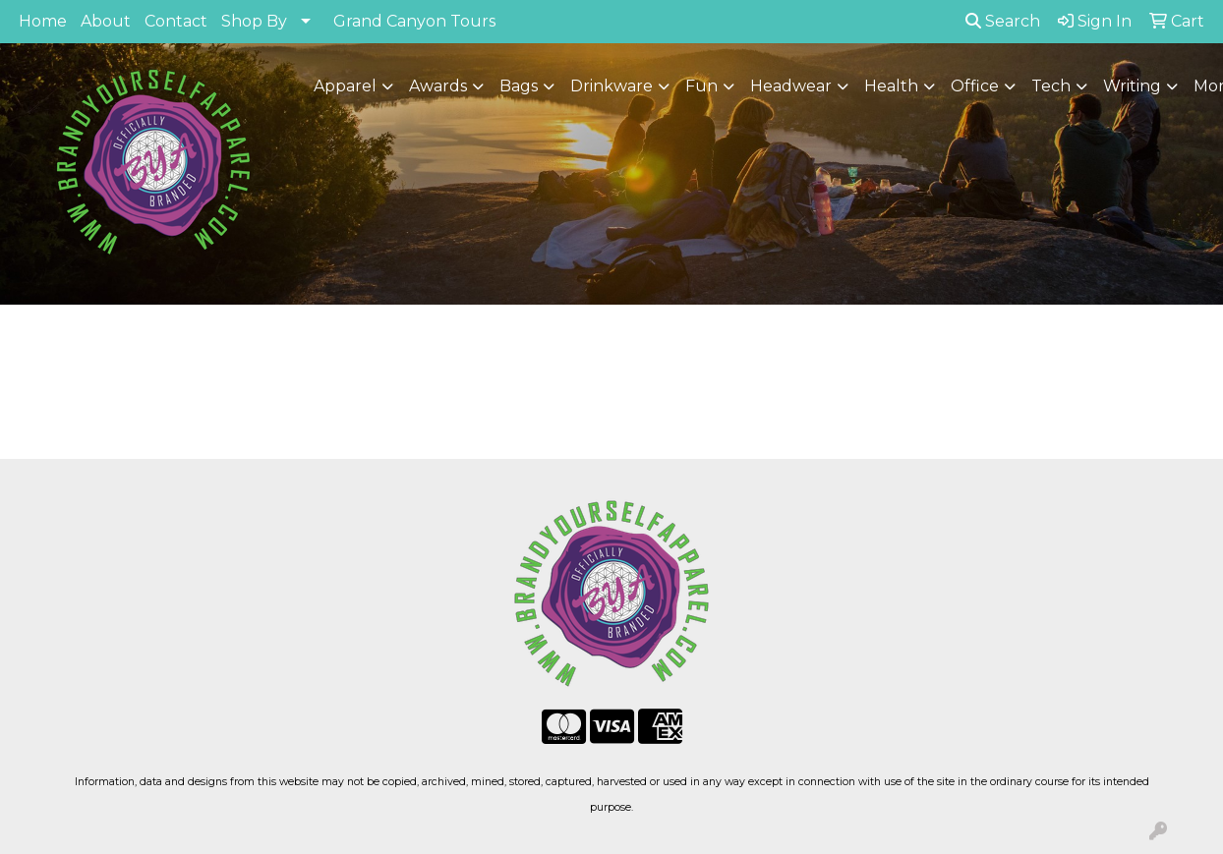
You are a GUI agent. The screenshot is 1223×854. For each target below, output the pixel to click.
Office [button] (975, 86)
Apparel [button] (345, 86)
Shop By (254, 21)
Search (1002, 21)
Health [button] (891, 86)
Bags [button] (518, 86)
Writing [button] (1132, 86)
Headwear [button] (791, 86)
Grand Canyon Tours (414, 21)
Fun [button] (701, 86)
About (106, 21)
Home (43, 21)
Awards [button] (438, 86)
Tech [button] (1051, 86)
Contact (176, 21)
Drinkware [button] (611, 86)
